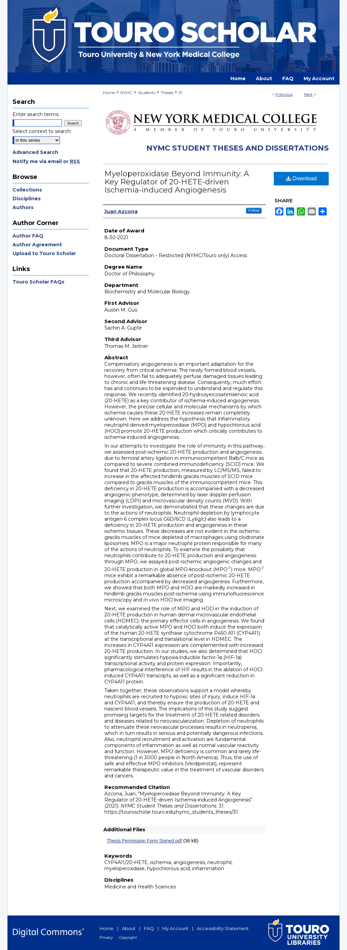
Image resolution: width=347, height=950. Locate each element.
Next (308, 94)
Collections (27, 190)
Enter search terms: (36, 114)
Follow (253, 210)
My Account (175, 928)
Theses (167, 92)
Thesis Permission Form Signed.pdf (144, 840)
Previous (283, 94)
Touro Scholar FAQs (38, 282)
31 (180, 92)
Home (109, 92)
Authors (23, 207)
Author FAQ (28, 236)
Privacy (106, 937)
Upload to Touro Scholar (44, 253)
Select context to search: (42, 131)
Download (301, 178)
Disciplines (27, 199)
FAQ (149, 928)
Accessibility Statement (223, 928)
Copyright (128, 937)
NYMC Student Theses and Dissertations (237, 148)
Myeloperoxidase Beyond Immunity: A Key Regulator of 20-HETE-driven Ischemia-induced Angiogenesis (176, 182)
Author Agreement (37, 245)
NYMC (126, 92)
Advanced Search (35, 152)
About (129, 928)
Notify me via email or (46, 161)
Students (146, 92)
